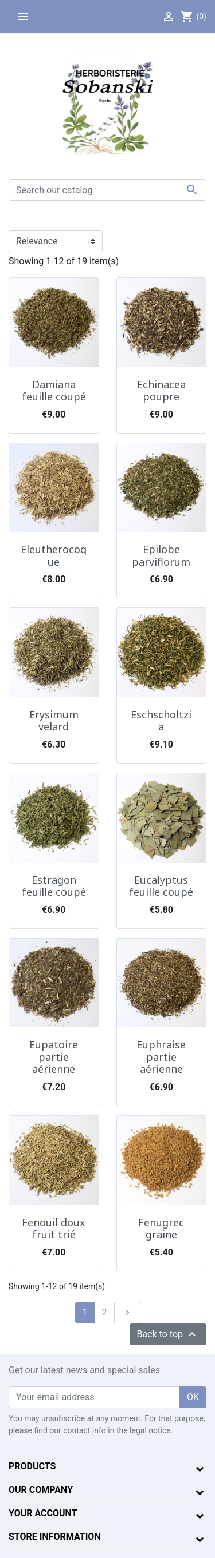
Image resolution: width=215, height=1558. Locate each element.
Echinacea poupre (161, 390)
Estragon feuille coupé (54, 886)
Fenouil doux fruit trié (53, 1228)
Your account (43, 1513)
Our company (41, 1489)
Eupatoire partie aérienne (53, 1057)
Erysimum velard (54, 721)
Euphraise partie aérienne (161, 1057)
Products (32, 1466)
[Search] (107, 190)
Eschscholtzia (161, 721)
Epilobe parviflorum (161, 555)
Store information (55, 1536)
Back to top (168, 1334)
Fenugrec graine (161, 1228)
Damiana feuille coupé (54, 390)
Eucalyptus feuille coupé (161, 886)
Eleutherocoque (54, 555)
